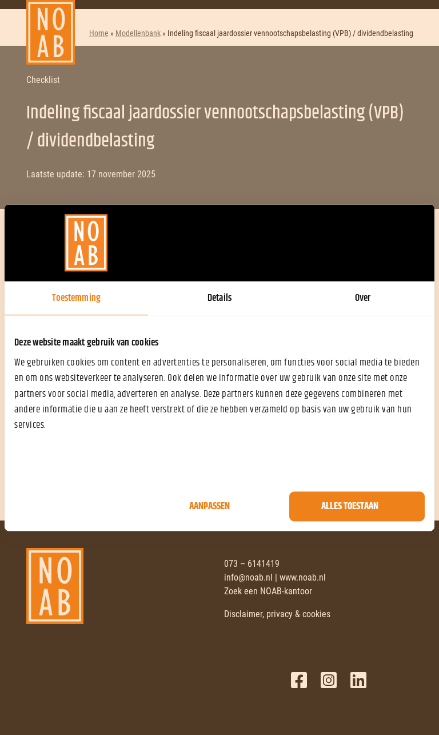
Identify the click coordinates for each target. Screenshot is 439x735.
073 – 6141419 (252, 563)
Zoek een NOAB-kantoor (268, 591)
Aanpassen (209, 506)
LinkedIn (358, 680)
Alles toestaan (349, 506)
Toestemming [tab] (76, 298)
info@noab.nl (248, 577)
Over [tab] (362, 298)
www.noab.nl (303, 577)
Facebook (299, 680)
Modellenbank (138, 33)
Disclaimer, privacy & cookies (277, 614)
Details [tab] (219, 298)
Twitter (329, 680)
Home (99, 33)
